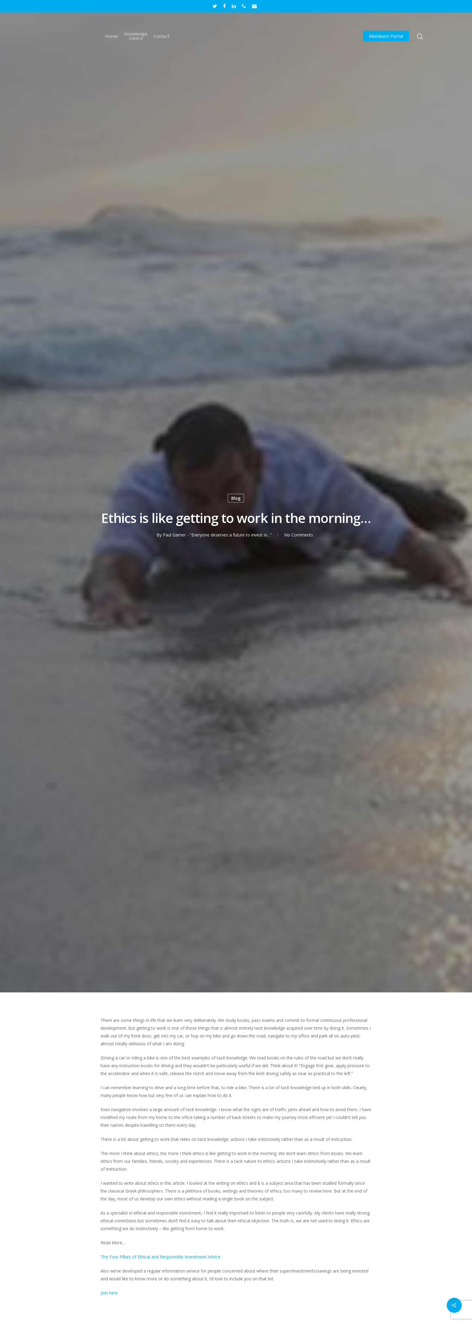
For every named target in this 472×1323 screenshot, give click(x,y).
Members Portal (386, 36)
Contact (161, 36)
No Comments (298, 534)
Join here (109, 1293)
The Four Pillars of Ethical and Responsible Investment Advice (160, 1257)
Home (111, 36)
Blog (236, 498)
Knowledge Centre (136, 36)
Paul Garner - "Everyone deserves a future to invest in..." (217, 534)
